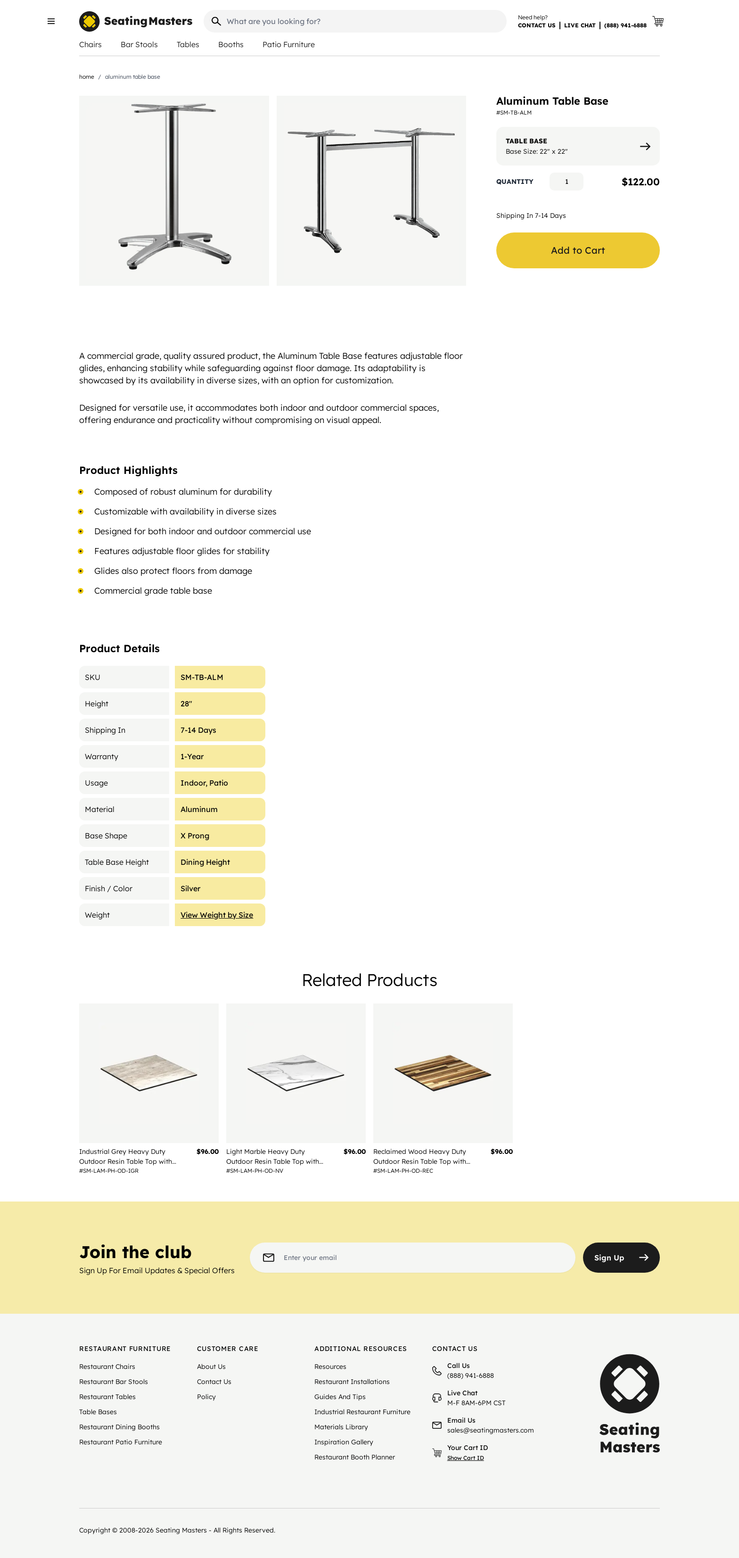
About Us (211, 1366)
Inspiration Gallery (343, 1442)
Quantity (515, 181)
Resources (330, 1366)
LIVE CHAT (580, 25)
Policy (206, 1396)
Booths (231, 44)
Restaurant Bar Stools (113, 1381)
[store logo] (135, 21)
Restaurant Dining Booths (119, 1427)
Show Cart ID (465, 1457)
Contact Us (214, 1381)
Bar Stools (139, 44)
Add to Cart (578, 250)
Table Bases (98, 1412)
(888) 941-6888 (625, 25)
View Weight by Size (217, 915)
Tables (188, 44)
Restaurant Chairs (107, 1366)
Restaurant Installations (352, 1381)
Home (86, 76)
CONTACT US (537, 25)
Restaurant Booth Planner (354, 1457)
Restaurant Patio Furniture (120, 1442)
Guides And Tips (340, 1396)
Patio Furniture (289, 44)
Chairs (90, 44)
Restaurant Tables (107, 1396)
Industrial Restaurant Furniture (362, 1412)
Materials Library (341, 1427)
